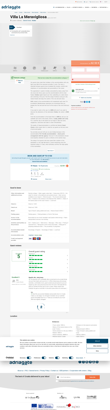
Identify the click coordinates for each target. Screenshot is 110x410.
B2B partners (64, 371)
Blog (89, 371)
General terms (34, 371)
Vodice (34, 20)
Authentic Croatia (78, 7)
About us (20, 371)
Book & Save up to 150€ (19, 354)
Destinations (104, 7)
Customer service (94, 1)
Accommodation (60, 7)
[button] (101, 2)
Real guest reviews (90, 354)
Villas (69, 7)
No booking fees (37, 354)
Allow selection (97, 395)
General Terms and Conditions (39, 161)
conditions (91, 381)
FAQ (26, 371)
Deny (97, 400)
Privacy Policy (44, 371)
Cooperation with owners (78, 371)
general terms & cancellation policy (79, 381)
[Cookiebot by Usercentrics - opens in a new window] (9, 407)
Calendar (34, 179)
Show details (79, 407)
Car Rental (95, 7)
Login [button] (87, 1)
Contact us (54, 371)
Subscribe (92, 377)
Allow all (97, 390)
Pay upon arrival (73, 354)
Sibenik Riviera (27, 20)
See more (12, 35)
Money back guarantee (54, 354)
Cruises (87, 7)
